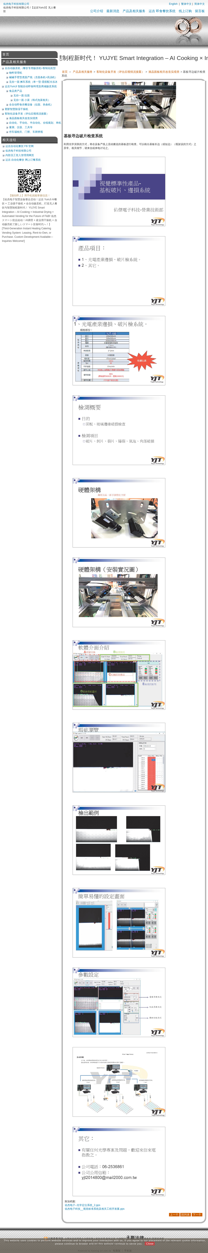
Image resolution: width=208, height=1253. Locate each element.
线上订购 (185, 11)
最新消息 (112, 11)
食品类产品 (15, 90)
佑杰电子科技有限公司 (16, 3)
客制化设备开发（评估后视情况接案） (120, 71)
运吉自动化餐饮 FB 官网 (19, 146)
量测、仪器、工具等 (20, 127)
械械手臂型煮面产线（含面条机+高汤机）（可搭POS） (33, 77)
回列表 (185, 1214)
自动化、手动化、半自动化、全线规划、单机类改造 (35, 122)
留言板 (200, 11)
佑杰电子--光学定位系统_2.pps (82, 1205)
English (173, 3)
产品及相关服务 (134, 11)
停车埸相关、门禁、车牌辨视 (26, 131)
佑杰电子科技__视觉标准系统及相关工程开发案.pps (95, 1208)
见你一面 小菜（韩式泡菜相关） (31, 100)
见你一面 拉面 (21, 95)
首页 (65, 71)
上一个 (174, 1214)
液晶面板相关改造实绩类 (164, 71)
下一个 (197, 1214)
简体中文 (199, 3)
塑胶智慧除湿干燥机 (16, 109)
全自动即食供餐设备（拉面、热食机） (31, 104)
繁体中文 (186, 3)
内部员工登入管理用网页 (19, 155)
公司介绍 (96, 11)
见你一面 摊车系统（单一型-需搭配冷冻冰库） (33, 81)
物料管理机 (15, 72)
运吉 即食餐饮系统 (162, 11)
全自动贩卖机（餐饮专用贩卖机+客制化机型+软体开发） (30, 68)
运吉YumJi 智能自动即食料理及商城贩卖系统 (31, 86)
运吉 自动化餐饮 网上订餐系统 (23, 159)
